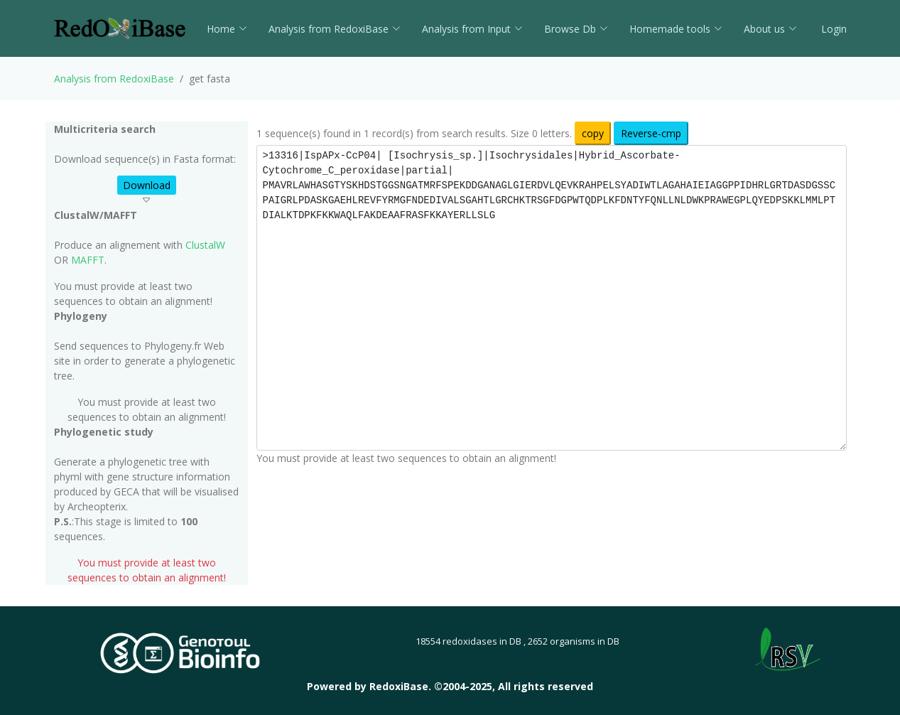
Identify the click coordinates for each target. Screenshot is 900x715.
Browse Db (576, 29)
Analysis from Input (472, 29)
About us (770, 29)
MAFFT (87, 260)
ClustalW (205, 245)
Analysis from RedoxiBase (114, 78)
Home (227, 29)
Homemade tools (675, 29)
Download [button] (146, 185)
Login (832, 29)
